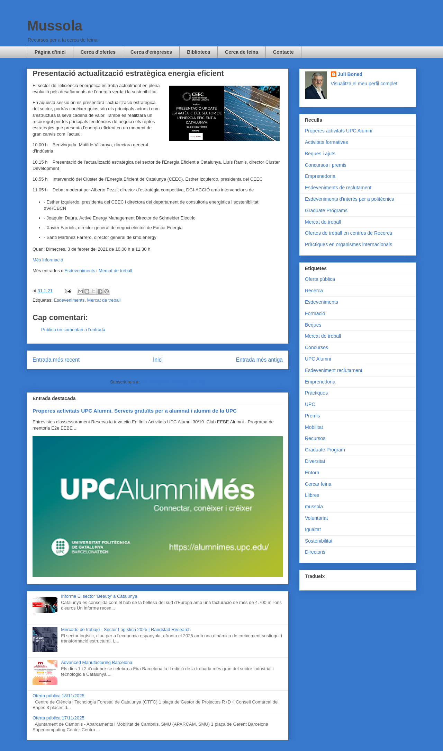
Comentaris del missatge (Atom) (173, 382)
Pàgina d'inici (50, 52)
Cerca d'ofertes (98, 52)
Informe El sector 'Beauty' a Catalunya (99, 596)
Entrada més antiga (259, 360)
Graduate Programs (326, 210)
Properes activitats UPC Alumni (338, 130)
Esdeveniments (79, 270)
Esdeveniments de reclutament (338, 187)
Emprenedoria (320, 176)
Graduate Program (325, 449)
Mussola (54, 25)
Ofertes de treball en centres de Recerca (348, 233)
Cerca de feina (241, 52)
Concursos (316, 347)
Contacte (283, 52)
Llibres (312, 495)
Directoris (315, 552)
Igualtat (313, 529)
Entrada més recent (56, 360)
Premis (312, 415)
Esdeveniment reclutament (333, 370)
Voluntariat (316, 518)
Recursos (315, 438)
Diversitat (315, 461)
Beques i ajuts (320, 153)
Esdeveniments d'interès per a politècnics (349, 199)
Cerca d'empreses (151, 52)
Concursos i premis (325, 165)
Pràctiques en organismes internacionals (348, 244)
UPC (310, 404)
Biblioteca (198, 52)
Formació (315, 313)
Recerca (314, 290)
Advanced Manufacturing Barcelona (96, 662)
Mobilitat (314, 427)
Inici (158, 360)
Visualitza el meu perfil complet (364, 83)
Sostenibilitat (318, 541)
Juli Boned (350, 74)
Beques (313, 325)
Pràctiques (316, 393)
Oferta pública (320, 279)
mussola (314, 506)
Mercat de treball (115, 270)
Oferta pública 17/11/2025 (58, 717)
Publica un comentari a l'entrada (73, 329)
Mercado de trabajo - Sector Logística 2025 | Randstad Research (126, 629)
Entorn (312, 472)
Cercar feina (318, 484)
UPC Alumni (318, 359)
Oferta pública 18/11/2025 (58, 695)
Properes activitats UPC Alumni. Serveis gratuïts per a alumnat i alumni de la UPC (135, 411)
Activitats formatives (326, 142)
